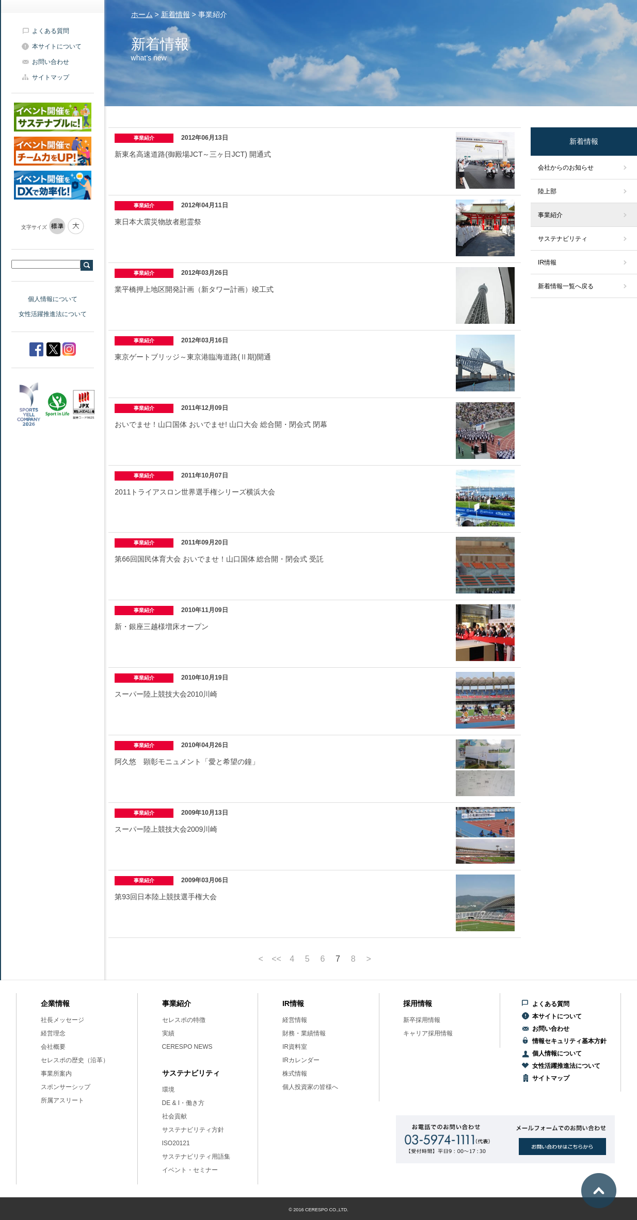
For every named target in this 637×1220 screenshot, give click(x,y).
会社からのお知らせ (566, 167)
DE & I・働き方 (183, 1103)
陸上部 (547, 191)
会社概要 (53, 1046)
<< (276, 959)
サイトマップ (50, 77)
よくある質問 (50, 31)
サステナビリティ (562, 238)
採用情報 (417, 1003)
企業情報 (55, 1003)
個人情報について (52, 299)
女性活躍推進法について (53, 314)
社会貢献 (174, 1116)
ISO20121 (176, 1143)
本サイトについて (57, 46)
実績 (168, 1033)
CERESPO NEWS (187, 1046)
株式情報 (294, 1073)
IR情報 (547, 262)
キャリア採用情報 (428, 1033)
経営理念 (53, 1033)
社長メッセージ (62, 1020)
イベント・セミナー (190, 1170)
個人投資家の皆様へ (310, 1087)
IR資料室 (294, 1046)
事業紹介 (550, 215)
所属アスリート (62, 1100)
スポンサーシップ (65, 1087)
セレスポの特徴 (183, 1020)
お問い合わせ (50, 61)
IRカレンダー (301, 1060)
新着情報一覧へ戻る (566, 286)
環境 (168, 1089)
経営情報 (294, 1020)
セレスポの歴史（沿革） (75, 1060)
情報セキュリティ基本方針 (569, 1041)
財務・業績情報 (304, 1033)
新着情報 (175, 14)
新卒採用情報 (421, 1020)
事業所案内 (56, 1073)
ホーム (142, 14)
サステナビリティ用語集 (196, 1156)
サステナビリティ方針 (193, 1129)
